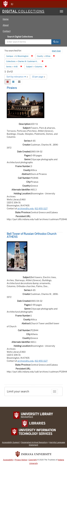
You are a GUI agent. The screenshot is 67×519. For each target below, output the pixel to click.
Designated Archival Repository (34, 442)
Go (56, 41)
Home (6, 19)
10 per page (38, 76)
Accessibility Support (11, 442)
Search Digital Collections (20, 36)
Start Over (56, 51)
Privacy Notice (21, 460)
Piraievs (12, 88)
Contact (7, 31)
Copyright (33, 460)
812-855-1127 (41, 208)
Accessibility (8, 460)
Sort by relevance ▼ (17, 76)
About (6, 25)
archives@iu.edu (25, 208)
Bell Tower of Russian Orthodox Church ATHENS (31, 235)
